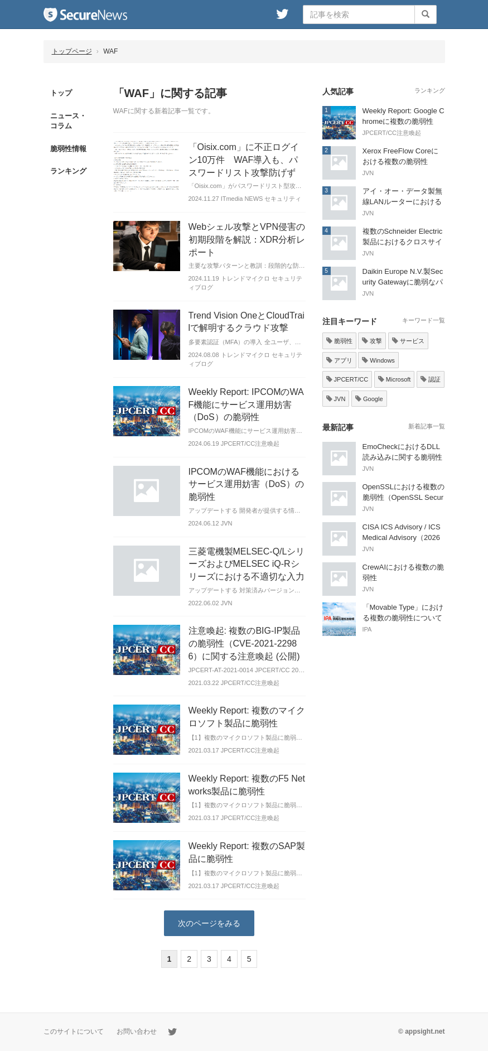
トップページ (72, 51)
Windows (378, 360)
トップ (61, 93)
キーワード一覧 (423, 320)
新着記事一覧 (426, 426)
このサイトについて (74, 1031)
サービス (408, 341)
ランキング (68, 171)
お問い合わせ (137, 1031)
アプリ (339, 360)
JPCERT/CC (347, 379)
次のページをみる (209, 923)
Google (369, 399)
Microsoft (394, 379)
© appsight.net (421, 1031)
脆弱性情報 (68, 148)
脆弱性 (339, 341)
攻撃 (372, 341)
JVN (336, 399)
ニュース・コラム (68, 121)
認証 (431, 379)
